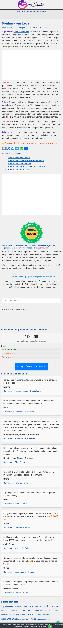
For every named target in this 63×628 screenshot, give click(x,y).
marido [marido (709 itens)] (40, 615)
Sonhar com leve (21, 32)
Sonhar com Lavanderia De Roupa (18, 572)
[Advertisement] (31, 65)
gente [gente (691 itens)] (23, 615)
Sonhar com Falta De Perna (15, 483)
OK (50, 626)
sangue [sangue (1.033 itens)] (40, 619)
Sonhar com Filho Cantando (15, 462)
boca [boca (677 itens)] (40, 606)
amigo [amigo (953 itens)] (20, 606)
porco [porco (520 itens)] (23, 619)
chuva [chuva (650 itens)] (19, 611)
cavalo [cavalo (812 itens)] (14, 611)
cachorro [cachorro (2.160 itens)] (54, 606)
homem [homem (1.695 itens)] (29, 614)
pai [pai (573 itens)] (56, 614)
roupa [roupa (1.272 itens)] (33, 619)
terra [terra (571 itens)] (48, 619)
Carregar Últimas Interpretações (31, 367)
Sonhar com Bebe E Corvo (15, 504)
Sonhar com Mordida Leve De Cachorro (26, 166)
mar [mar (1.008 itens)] (35, 615)
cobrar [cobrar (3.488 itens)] (26, 610)
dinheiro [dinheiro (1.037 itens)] (43, 611)
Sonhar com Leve (15, 23)
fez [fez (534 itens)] (53, 611)
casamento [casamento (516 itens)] (9, 611)
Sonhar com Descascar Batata (16, 527)
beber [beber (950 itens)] (31, 606)
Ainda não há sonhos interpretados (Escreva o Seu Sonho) (25, 28)
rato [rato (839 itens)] (26, 619)
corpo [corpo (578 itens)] (32, 611)
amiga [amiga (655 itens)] (16, 606)
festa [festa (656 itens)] (50, 611)
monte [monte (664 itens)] (45, 615)
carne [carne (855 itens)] (3, 611)
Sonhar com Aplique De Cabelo (17, 548)
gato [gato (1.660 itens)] (18, 614)
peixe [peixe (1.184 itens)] (3, 619)
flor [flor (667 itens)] (6, 615)
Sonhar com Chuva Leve (19, 164)
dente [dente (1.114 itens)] (37, 611)
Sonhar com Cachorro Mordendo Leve (26, 161)
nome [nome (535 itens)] (53, 614)
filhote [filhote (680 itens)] (3, 615)
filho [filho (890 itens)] (56, 611)
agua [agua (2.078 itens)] (4, 606)
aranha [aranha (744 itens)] (26, 606)
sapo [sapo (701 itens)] (44, 619)
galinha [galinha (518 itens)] (14, 614)
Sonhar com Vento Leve (19, 169)
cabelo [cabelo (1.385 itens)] (46, 606)
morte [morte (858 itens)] (49, 615)
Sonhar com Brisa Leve (19, 158)
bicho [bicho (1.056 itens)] (36, 606)
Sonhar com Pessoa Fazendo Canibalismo (22, 391)
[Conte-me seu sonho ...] (31, 300)
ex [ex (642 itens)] (48, 611)
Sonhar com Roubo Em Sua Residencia (20, 438)
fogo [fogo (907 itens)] (9, 615)
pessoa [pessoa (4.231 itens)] (11, 618)
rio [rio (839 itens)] (29, 619)
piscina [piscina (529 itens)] (19, 619)
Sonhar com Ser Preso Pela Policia (18, 412)
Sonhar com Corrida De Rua (15, 593)
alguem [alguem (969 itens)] (10, 606)
